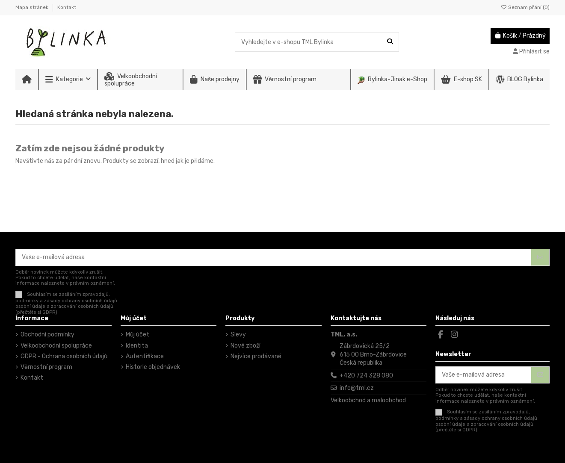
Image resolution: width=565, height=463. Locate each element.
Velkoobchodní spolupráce (56, 345)
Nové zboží (245, 345)
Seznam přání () (525, 7)
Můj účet (137, 334)
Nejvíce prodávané (256, 356)
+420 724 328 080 (366, 375)
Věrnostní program (46, 367)
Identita (137, 345)
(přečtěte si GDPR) (36, 312)
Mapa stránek (32, 7)
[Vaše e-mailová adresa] (274, 257)
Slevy (238, 334)
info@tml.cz (357, 388)
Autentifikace (145, 356)
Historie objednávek (153, 367)
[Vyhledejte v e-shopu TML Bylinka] (390, 41)
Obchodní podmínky (47, 334)
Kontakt (66, 7)
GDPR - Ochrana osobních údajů (64, 356)
